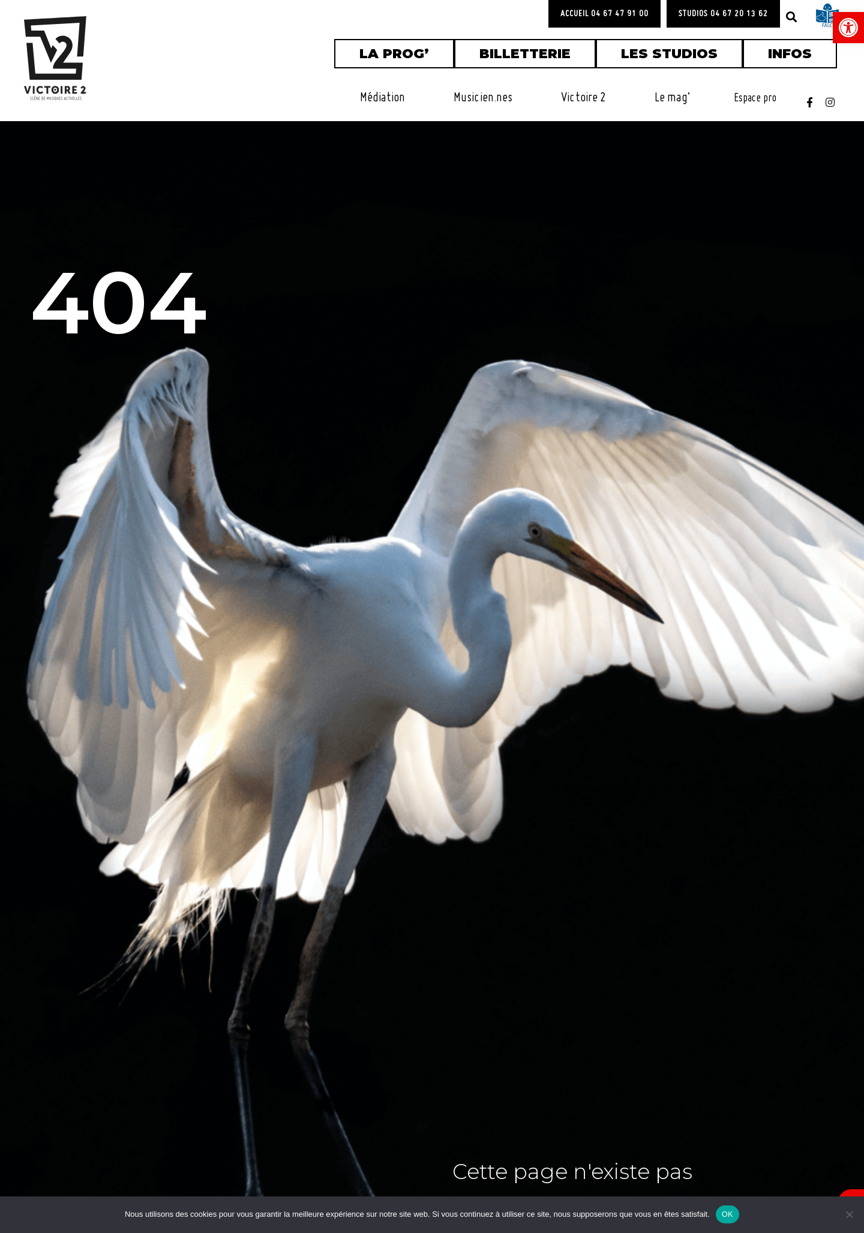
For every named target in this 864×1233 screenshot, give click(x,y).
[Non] (849, 1214)
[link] (848, 27)
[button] (791, 16)
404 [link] (118, 309)
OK (727, 1214)
